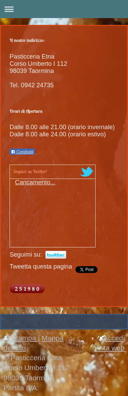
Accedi (114, 338)
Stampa (20, 338)
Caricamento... (35, 182)
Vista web (109, 348)
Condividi (22, 152)
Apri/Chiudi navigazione (64, 9)
